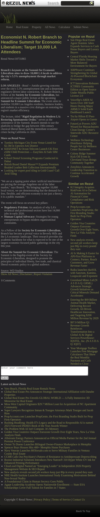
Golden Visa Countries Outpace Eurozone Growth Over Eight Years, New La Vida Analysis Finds (84, 229)
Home (9, 27)
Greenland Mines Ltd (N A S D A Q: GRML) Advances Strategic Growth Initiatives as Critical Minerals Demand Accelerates (84, 288)
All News (50, 27)
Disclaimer (26, 274)
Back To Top (83, 511)
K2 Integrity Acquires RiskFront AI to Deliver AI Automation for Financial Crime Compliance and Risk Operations (83, 195)
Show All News (9, 274)
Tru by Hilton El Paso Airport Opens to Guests (83, 118)
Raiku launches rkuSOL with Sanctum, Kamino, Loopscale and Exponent (83, 272)
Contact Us (79, 499)
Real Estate (22, 27)
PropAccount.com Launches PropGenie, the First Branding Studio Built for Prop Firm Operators (84, 213)
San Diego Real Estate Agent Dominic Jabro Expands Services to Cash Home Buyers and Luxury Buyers (84, 46)
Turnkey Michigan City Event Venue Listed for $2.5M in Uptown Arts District (30, 144)
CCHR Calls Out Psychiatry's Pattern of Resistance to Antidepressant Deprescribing (50, 456)
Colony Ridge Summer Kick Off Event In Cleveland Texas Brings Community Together (83, 158)
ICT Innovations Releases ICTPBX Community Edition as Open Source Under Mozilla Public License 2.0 (84, 89)
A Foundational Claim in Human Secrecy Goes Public (34, 481)
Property (36, 27)
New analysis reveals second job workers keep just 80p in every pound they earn (84, 244)
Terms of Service (61, 499)
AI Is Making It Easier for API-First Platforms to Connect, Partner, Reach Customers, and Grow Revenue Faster (84, 259)
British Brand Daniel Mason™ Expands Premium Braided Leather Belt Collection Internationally (31, 166)
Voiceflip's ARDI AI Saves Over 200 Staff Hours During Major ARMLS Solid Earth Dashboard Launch (82, 106)
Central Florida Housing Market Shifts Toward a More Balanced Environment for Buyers (83, 61)
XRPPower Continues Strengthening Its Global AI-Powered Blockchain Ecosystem (83, 74)
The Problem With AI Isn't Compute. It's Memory (31, 428)
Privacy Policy (42, 499)
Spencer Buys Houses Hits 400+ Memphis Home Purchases (37, 447)
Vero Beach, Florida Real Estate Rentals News (29, 388)
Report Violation (43, 274)
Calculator (64, 27)
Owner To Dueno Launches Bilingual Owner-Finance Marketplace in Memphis (47, 444)
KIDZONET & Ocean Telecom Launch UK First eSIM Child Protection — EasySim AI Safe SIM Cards (31, 152)
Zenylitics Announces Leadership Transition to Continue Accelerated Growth (83, 171)
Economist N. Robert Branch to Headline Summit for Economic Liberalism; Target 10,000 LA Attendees (31, 44)
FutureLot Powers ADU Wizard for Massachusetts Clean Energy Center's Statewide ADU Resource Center (84, 129)
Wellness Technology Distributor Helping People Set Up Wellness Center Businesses (83, 145)
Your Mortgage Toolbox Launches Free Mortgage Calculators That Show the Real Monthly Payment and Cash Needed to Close (84, 356)
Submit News (80, 27)
